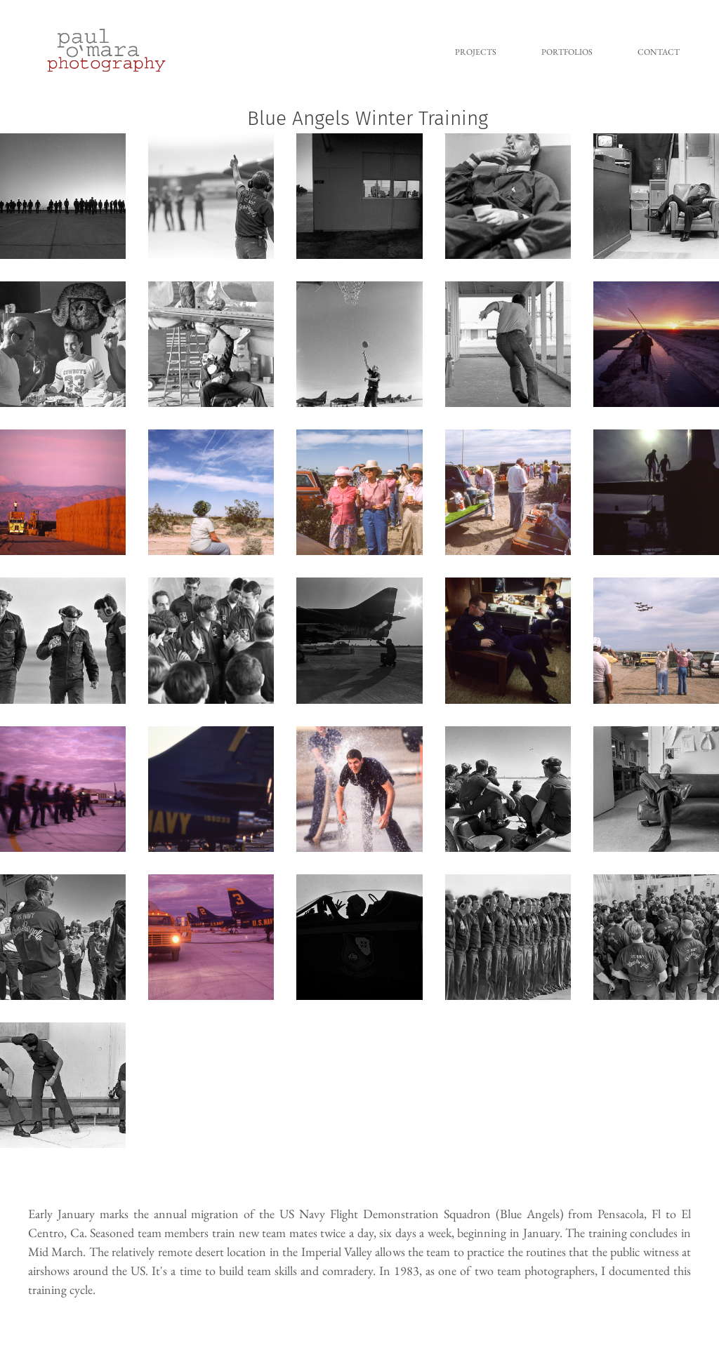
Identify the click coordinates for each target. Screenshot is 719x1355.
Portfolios (567, 52)
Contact (659, 52)
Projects (475, 52)
